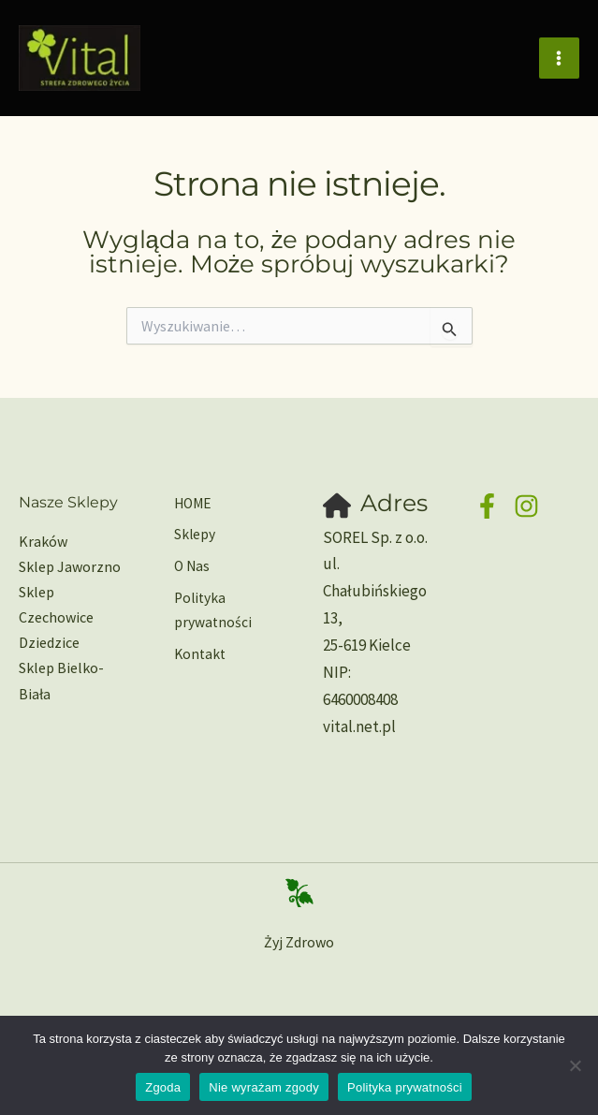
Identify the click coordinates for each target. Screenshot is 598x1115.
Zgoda (163, 1087)
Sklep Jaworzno (70, 566)
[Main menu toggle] (559, 60)
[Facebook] (487, 506)
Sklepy (191, 533)
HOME (190, 503)
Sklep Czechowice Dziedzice (56, 617)
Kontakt (197, 649)
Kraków (43, 541)
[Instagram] (526, 506)
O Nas (189, 563)
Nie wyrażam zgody (264, 1087)
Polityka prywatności (209, 606)
